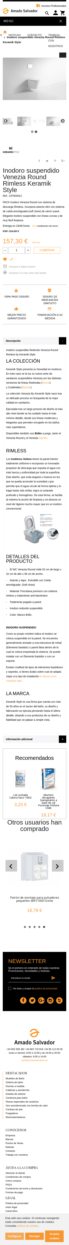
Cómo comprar (13, 1180)
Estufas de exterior (16, 1094)
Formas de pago (14, 1192)
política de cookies (27, 1225)
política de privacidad (46, 988)
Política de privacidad (17, 1203)
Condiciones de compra (18, 1177)
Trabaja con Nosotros (55, 41)
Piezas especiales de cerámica (22, 1101)
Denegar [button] (34, 1236)
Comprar (47, 250)
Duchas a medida (15, 1086)
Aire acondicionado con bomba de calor (27, 1105)
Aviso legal (11, 1207)
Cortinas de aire (14, 1109)
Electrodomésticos (15, 1117)
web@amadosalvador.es (34, 1060)
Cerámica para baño (16, 1097)
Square (26, 387)
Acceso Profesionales (51, 5)
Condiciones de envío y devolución (24, 1188)
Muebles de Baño (15, 1078)
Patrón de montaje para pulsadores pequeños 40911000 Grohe (34, 899)
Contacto (34, 35)
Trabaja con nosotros (17, 1154)
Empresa (10, 1135)
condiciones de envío (47, 226)
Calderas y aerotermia (17, 1090)
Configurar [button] (15, 1236)
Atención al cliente (15, 1173)
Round (46, 382)
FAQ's (9, 1184)
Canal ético (11, 1211)
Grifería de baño (14, 1082)
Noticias (14, 35)
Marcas (9, 1139)
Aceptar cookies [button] (54, 1236)
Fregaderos (12, 1113)
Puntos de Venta (14, 1143)
